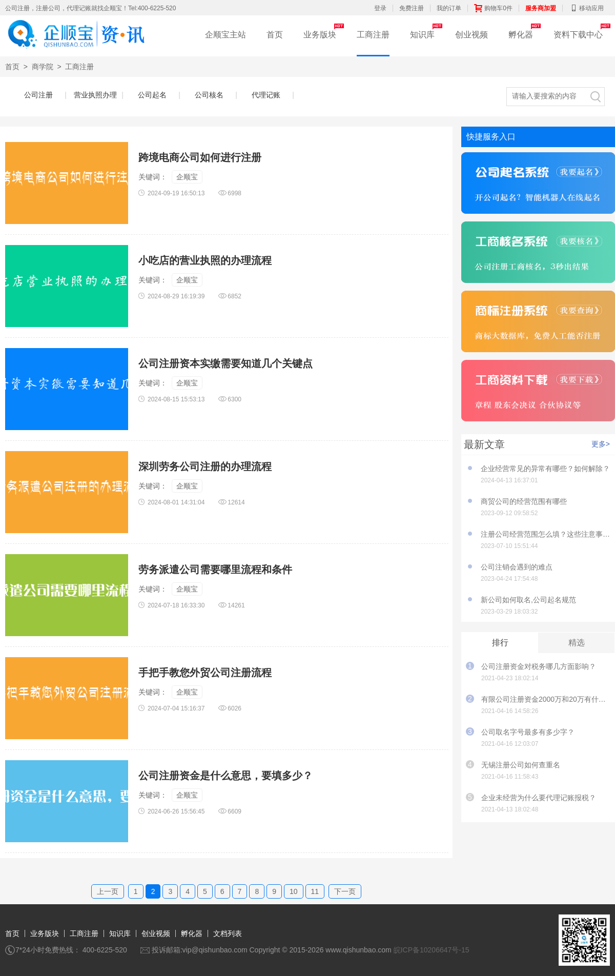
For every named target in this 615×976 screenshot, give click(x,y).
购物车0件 (493, 8)
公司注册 (42, 95)
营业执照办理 (96, 95)
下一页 (345, 891)
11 (315, 891)
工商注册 (373, 34)
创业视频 (471, 34)
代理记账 (270, 95)
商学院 (42, 67)
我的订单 (449, 8)
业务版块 (319, 34)
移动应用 (586, 8)
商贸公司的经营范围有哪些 (524, 501)
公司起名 (156, 95)
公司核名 (213, 95)
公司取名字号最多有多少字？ (528, 732)
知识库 (422, 34)
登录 (380, 8)
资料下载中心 (578, 34)
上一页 (107, 891)
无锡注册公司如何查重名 (520, 765)
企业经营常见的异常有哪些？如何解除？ (545, 468)
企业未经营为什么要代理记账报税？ (538, 798)
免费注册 (411, 8)
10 (294, 891)
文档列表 (227, 933)
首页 (274, 34)
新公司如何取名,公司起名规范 (528, 600)
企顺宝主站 (225, 34)
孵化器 (520, 34)
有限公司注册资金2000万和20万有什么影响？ (545, 699)
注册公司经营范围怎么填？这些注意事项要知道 (545, 534)
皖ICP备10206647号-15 (431, 950)
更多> (600, 444)
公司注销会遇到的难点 (516, 567)
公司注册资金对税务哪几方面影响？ (538, 666)
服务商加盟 (540, 8)
